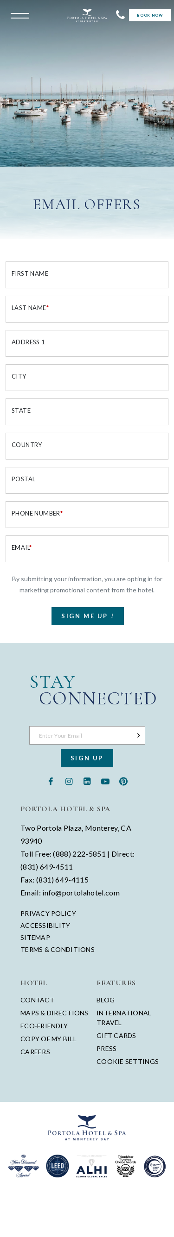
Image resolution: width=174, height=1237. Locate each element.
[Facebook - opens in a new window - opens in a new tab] (51, 780)
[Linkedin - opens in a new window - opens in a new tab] (87, 780)
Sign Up (87, 758)
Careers (35, 1052)
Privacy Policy (48, 913)
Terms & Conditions (57, 949)
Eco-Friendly (44, 1026)
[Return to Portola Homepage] (87, 15)
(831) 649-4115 (62, 879)
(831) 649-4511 (46, 866)
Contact (37, 1000)
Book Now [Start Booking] (149, 15)
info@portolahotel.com (81, 892)
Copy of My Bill (48, 1039)
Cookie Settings (128, 1061)
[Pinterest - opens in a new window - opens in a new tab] (123, 780)
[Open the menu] (18, 15)
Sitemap (35, 937)
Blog (106, 1000)
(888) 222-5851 (79, 853)
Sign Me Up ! (87, 616)
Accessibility (45, 925)
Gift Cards (116, 1035)
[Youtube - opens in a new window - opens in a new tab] (105, 780)
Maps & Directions (54, 1013)
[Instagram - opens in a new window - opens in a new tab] (69, 780)
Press (106, 1048)
